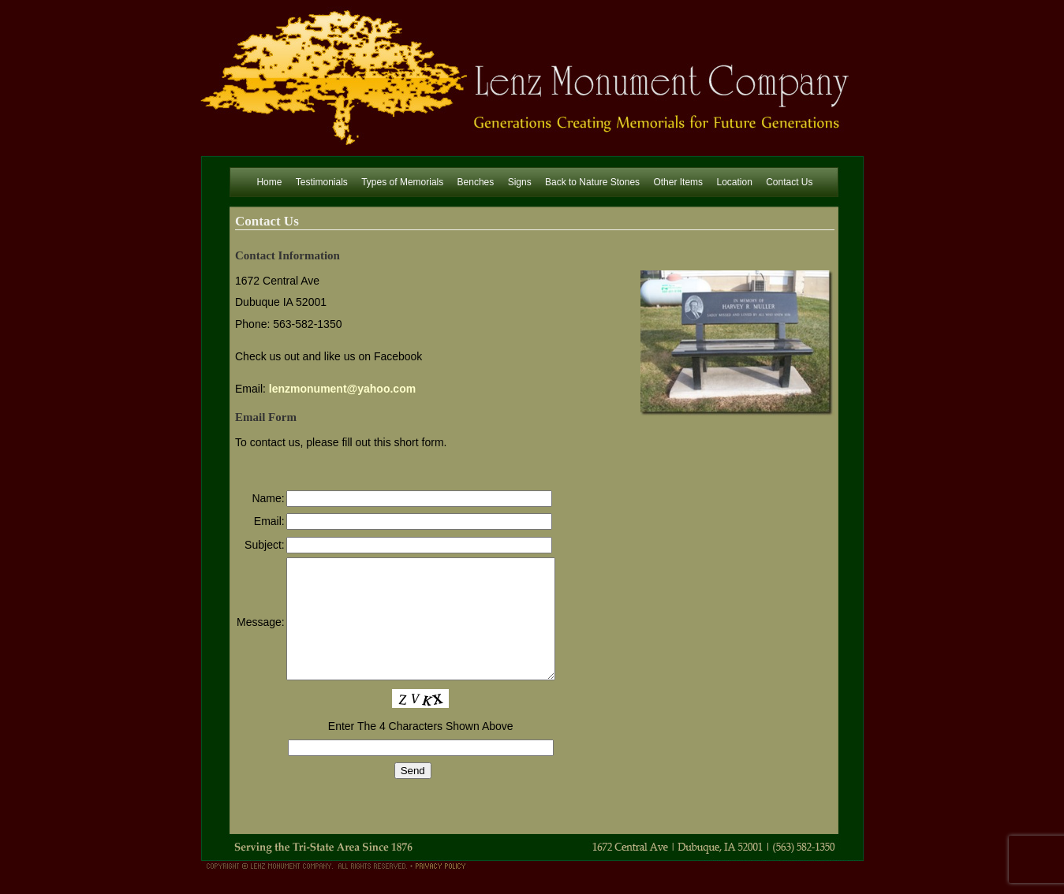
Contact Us (789, 182)
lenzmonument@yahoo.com (342, 388)
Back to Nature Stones (592, 182)
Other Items (678, 182)
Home (269, 182)
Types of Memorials (402, 182)
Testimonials (322, 182)
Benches (476, 182)
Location (734, 182)
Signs (520, 182)
